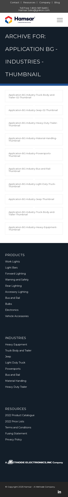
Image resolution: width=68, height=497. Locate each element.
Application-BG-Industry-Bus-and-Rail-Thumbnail (30, 169)
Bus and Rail (12, 297)
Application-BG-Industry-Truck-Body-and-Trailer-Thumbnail (32, 213)
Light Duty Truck (15, 362)
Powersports (12, 368)
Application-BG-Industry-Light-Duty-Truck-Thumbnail (32, 185)
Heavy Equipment (16, 344)
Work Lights (12, 261)
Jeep (8, 356)
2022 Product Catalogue (20, 415)
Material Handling (15, 380)
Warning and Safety (17, 279)
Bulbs (8, 303)
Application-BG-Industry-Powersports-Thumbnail (30, 154)
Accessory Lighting (16, 291)
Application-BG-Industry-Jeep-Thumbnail (31, 199)
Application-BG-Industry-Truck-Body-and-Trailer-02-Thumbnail (32, 96)
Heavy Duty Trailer (16, 386)
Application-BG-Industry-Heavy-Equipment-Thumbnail (33, 228)
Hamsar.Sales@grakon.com (34, 10)
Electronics (11, 309)
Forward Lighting (15, 273)
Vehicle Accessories (17, 316)
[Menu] (58, 20)
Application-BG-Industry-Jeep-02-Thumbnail (33, 110)
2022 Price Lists (14, 421)
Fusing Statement (16, 433)
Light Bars (11, 267)
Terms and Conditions (18, 427)
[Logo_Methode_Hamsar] (28, 20)
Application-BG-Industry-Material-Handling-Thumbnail (33, 139)
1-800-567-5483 (38, 8)
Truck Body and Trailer (18, 350)
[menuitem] (14, 2)
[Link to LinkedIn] (59, 491)
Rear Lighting (13, 285)
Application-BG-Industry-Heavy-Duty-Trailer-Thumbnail (33, 124)
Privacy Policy (13, 439)
